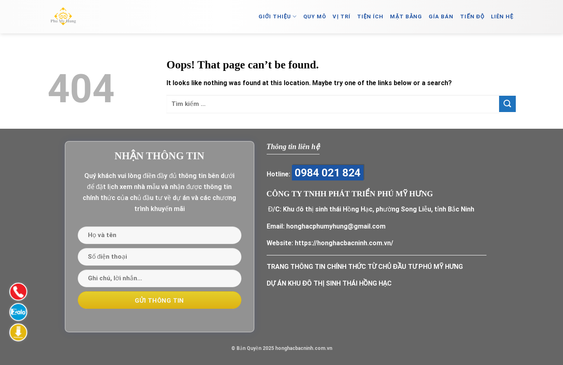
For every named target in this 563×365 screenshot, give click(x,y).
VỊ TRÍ (342, 16)
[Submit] (507, 104)
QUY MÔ (314, 16)
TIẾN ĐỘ (472, 16)
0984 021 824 (328, 173)
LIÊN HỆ (502, 16)
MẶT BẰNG (406, 16)
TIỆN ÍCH (370, 16)
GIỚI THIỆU (277, 16)
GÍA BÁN (441, 16)
